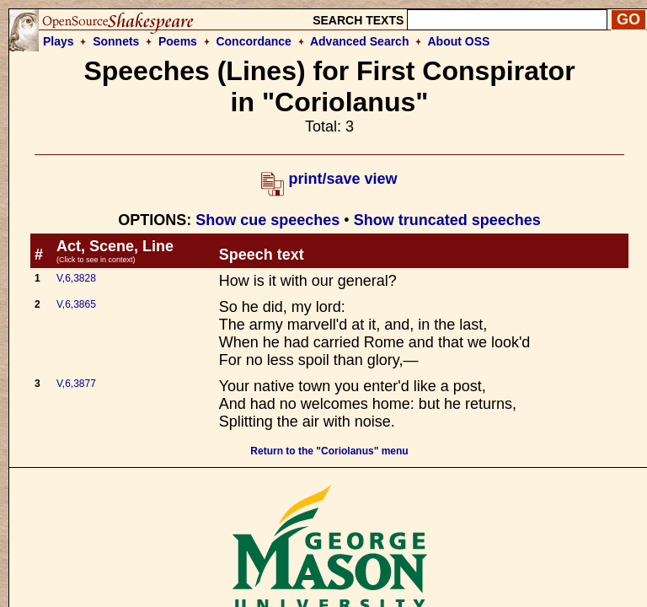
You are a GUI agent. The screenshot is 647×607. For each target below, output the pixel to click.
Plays (58, 41)
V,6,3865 (76, 304)
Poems (177, 41)
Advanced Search (359, 41)
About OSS (459, 41)
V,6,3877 (76, 383)
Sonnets (116, 41)
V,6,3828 (76, 278)
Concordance (253, 41)
